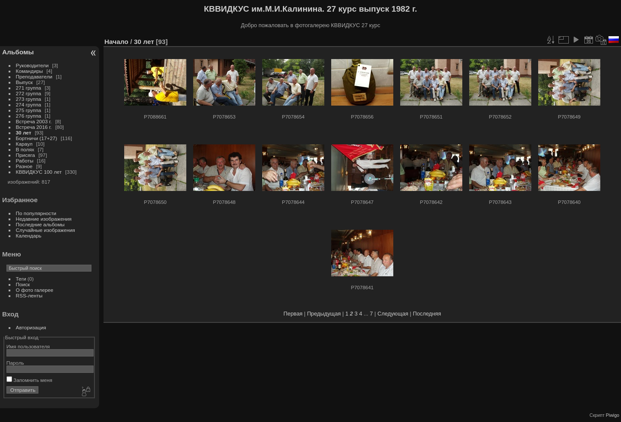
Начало (116, 41)
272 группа (28, 93)
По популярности (36, 213)
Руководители (32, 65)
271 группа (28, 88)
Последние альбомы (40, 224)
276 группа (28, 116)
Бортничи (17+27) (36, 138)
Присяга (25, 155)
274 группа (28, 104)
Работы (25, 160)
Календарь (28, 235)
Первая (292, 313)
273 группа (28, 99)
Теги (21, 278)
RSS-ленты (29, 295)
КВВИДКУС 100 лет (39, 172)
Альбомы (18, 52)
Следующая (392, 313)
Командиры (29, 71)
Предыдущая (324, 313)
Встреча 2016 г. (34, 127)
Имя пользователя (28, 346)
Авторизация (31, 327)
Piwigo (612, 415)
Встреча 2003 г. (34, 121)
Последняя (427, 313)
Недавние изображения (44, 219)
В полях (25, 149)
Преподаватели (34, 76)
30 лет (23, 132)
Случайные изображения (45, 230)
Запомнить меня (29, 380)
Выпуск (24, 82)
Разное (24, 166)
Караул (24, 144)
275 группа (28, 110)
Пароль (15, 363)
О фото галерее (34, 290)
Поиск (23, 284)
